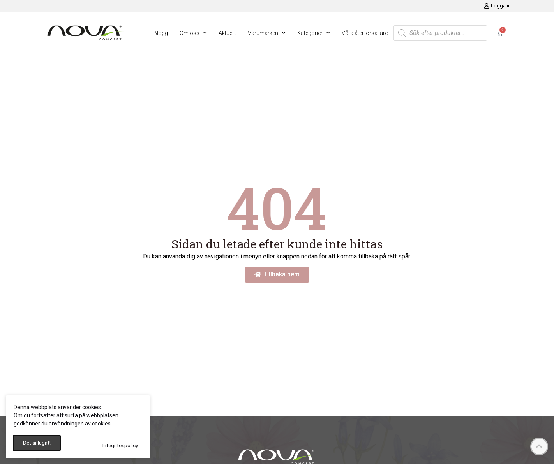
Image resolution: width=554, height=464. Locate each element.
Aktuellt (227, 33)
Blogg (160, 33)
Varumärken (267, 33)
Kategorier (313, 33)
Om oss (193, 33)
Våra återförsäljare (365, 33)
